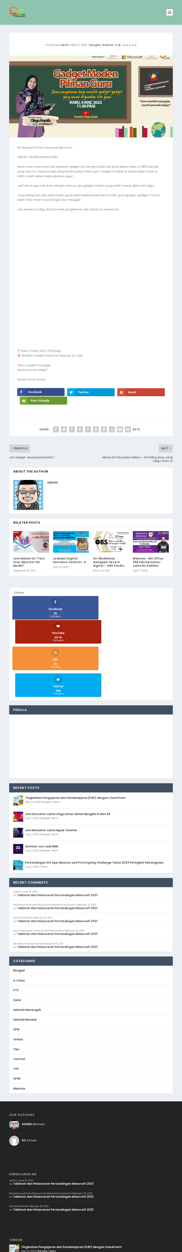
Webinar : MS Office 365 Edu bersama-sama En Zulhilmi (148, 553)
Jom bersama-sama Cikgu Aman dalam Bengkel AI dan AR (67, 755)
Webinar (107, 45)
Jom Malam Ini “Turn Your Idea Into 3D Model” (29, 553)
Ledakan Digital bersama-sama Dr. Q (69, 551)
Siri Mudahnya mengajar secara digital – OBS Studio (108, 553)
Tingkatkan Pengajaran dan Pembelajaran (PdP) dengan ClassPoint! (75, 739)
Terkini (56, 742)
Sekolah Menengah (27, 950)
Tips (16, 990)
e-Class (19, 921)
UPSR (17, 1019)
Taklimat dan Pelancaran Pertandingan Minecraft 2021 (57, 836)
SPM (16, 970)
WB (29, 1247)
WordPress (59, 1247)
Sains (17, 941)
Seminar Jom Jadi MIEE (41, 787)
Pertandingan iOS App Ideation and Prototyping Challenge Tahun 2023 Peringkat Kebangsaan (94, 803)
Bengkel (95, 45)
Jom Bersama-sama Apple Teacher (51, 771)
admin (64, 45)
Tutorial (19, 1000)
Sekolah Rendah (25, 960)
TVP (16, 1009)
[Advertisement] (91, 687)
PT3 (16, 931)
